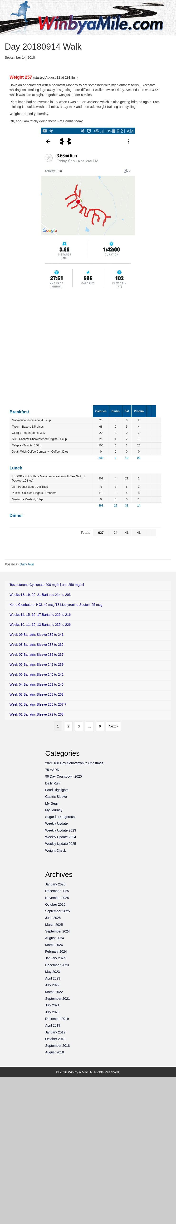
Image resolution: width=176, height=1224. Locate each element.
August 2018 (54, 1052)
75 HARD (52, 770)
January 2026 (55, 884)
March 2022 (54, 992)
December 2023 (57, 965)
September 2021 (57, 998)
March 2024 (54, 945)
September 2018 (57, 1045)
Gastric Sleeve (56, 796)
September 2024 (57, 931)
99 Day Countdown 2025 (63, 776)
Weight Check (55, 850)
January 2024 (55, 958)
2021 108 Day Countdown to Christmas (74, 763)
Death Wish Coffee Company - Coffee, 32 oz (40, 451)
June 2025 (53, 918)
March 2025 (54, 925)
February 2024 (56, 951)
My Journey (53, 810)
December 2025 (57, 891)
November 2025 (57, 898)
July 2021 (52, 1005)
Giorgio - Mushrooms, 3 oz (28, 433)
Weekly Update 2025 (60, 844)
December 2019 (57, 1019)
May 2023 (52, 972)
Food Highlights (56, 790)
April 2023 (52, 978)
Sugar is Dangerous (60, 817)
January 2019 (55, 1032)
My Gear (51, 803)
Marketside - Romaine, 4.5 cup (31, 420)
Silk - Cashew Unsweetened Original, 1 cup (39, 439)
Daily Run (27, 564)
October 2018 (55, 1039)
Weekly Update (56, 823)
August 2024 (54, 938)
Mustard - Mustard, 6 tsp (27, 499)
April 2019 (52, 1025)
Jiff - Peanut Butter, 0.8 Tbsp (30, 486)
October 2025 (55, 904)
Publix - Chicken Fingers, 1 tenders (34, 493)
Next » (113, 726)
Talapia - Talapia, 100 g (26, 445)
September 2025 (57, 911)
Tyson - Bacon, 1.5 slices (28, 426)
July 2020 (52, 1012)
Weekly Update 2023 (60, 830)
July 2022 (52, 985)
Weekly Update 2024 (60, 837)
